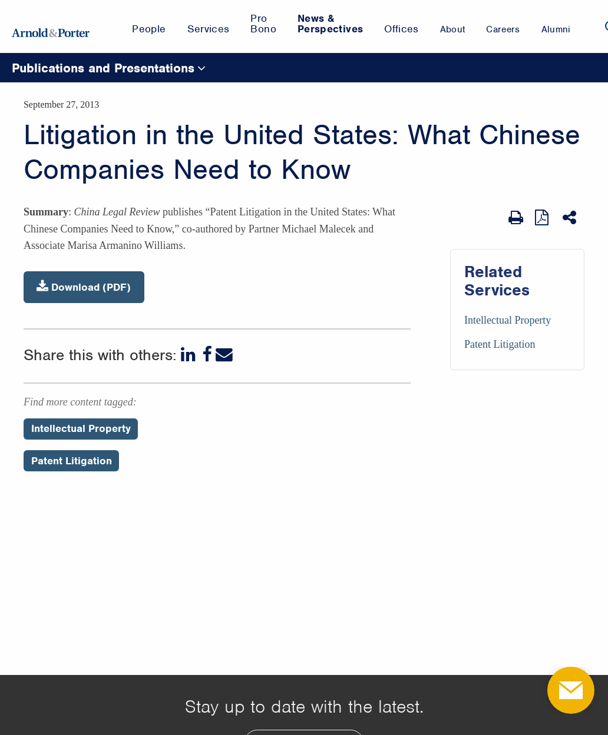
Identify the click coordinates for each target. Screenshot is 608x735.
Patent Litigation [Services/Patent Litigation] (499, 344)
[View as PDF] (543, 217)
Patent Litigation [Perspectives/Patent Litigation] (71, 460)
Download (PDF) (84, 287)
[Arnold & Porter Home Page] (51, 26)
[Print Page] (516, 218)
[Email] (224, 354)
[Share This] (570, 218)
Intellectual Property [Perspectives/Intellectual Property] (81, 428)
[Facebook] (207, 354)
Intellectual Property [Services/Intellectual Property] (507, 320)
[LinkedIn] (189, 354)
